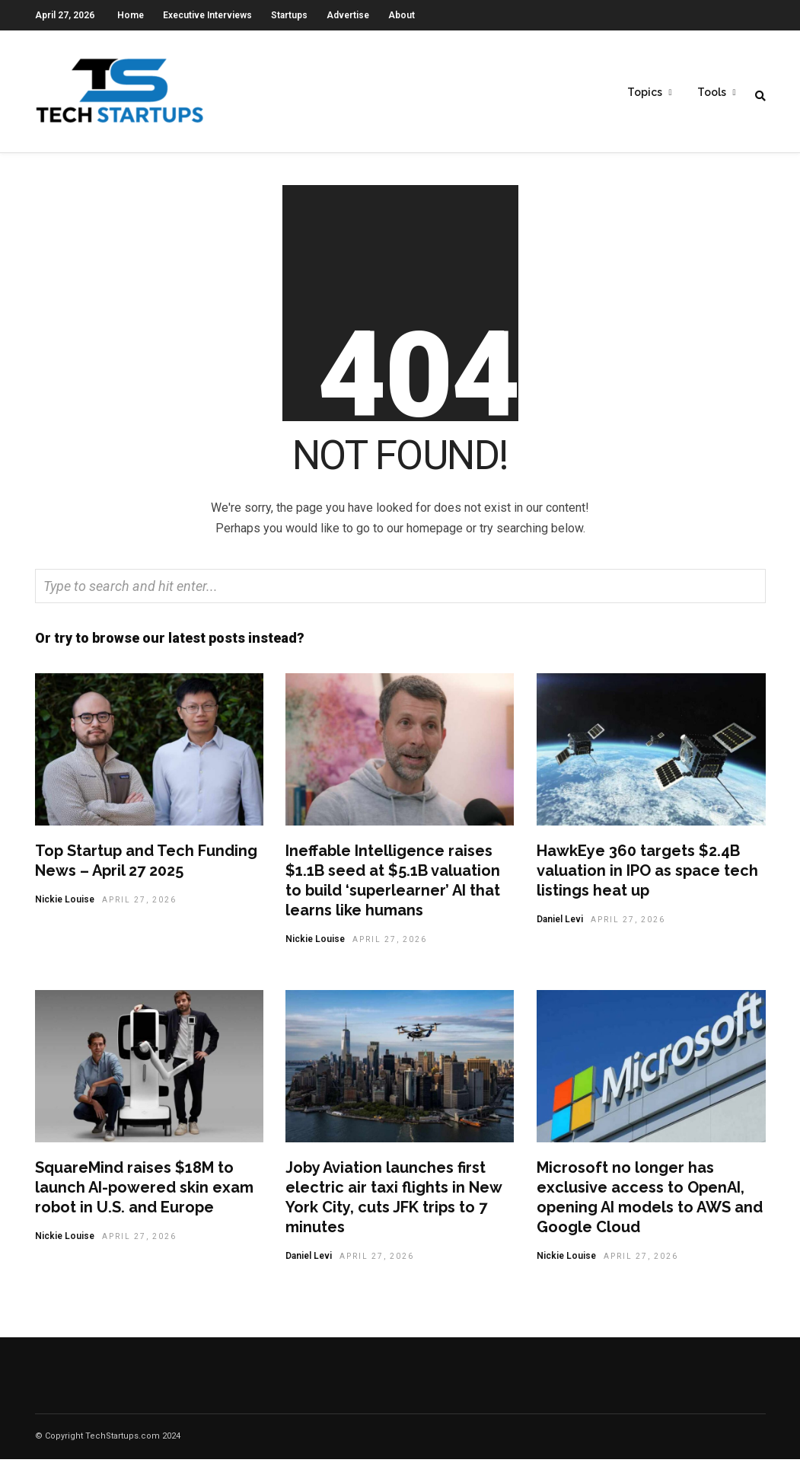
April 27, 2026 (139, 906)
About (401, 15)
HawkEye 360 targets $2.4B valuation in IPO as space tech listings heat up (647, 877)
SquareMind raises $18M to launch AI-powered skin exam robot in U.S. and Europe (144, 1194)
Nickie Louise (64, 906)
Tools (711, 92)
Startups (289, 15)
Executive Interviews (207, 15)
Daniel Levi (560, 926)
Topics (644, 92)
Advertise (348, 15)
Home (130, 15)
